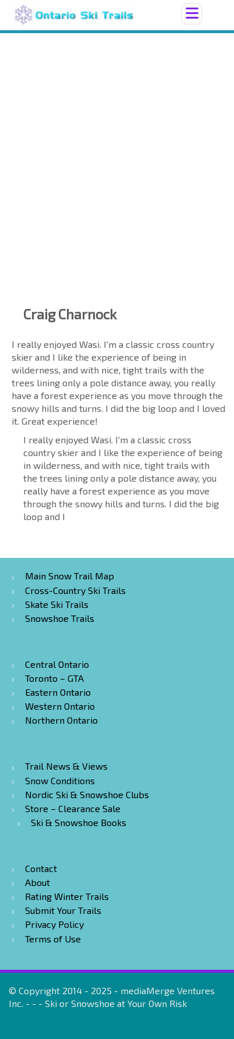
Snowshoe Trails (59, 618)
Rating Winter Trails (67, 896)
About (37, 882)
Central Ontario (57, 664)
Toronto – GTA (54, 678)
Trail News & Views (66, 765)
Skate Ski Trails (56, 604)
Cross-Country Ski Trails (75, 590)
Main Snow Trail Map (69, 575)
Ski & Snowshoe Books (78, 822)
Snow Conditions (60, 780)
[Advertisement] (117, 156)
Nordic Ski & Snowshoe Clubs (87, 794)
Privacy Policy (54, 924)
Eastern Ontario (58, 692)
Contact (41, 868)
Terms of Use (53, 938)
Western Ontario (60, 705)
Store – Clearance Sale (72, 808)
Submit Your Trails (63, 910)
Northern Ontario (61, 719)
